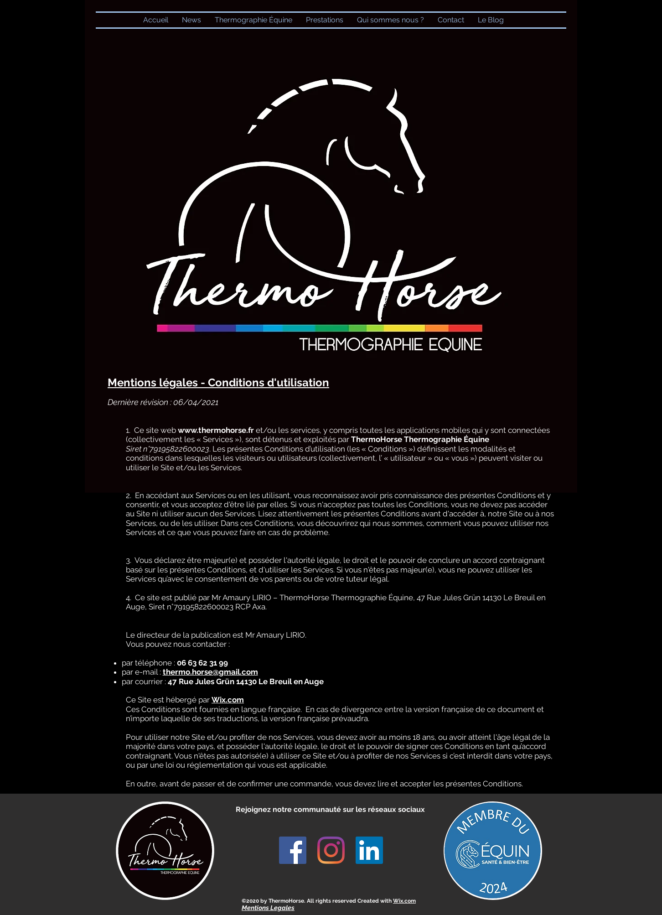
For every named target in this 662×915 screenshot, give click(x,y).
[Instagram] (331, 850)
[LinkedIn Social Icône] (369, 850)
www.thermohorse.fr (216, 430)
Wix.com (404, 901)
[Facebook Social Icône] (292, 850)
